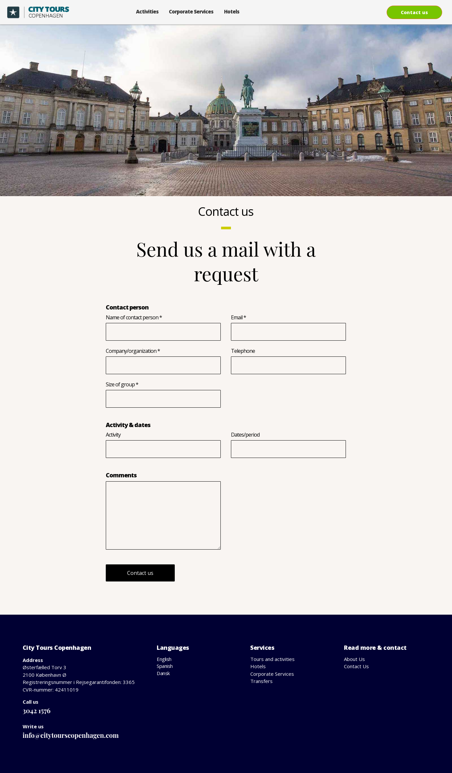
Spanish (165, 666)
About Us (354, 659)
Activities (147, 11)
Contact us (414, 12)
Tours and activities (272, 659)
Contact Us (356, 666)
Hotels (231, 11)
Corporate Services (191, 11)
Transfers (261, 681)
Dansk (163, 673)
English (164, 659)
